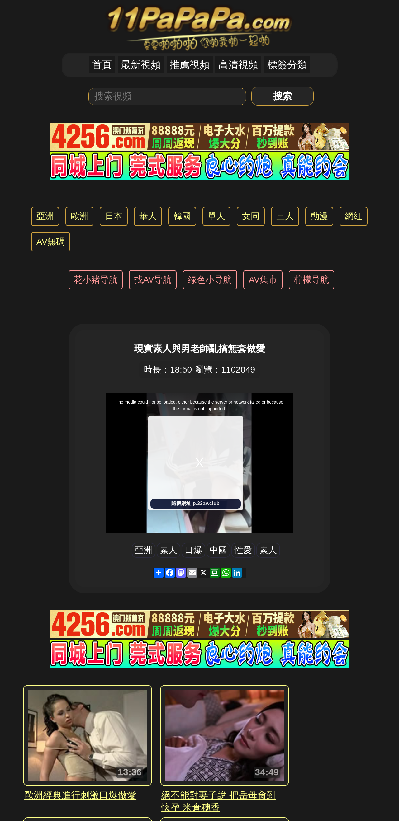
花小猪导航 (95, 279)
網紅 (353, 216)
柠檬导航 (311, 279)
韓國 (182, 216)
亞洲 (45, 216)
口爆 (193, 550)
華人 (148, 216)
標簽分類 (287, 64)
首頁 (102, 64)
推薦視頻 (190, 64)
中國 (218, 550)
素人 (168, 550)
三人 (285, 216)
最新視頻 (141, 64)
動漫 (319, 216)
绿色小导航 (210, 279)
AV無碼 (50, 241)
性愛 (243, 550)
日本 (113, 216)
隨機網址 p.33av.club (195, 503)
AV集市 (263, 279)
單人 (216, 216)
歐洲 (79, 216)
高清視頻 (238, 64)
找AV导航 (152, 279)
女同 (250, 216)
